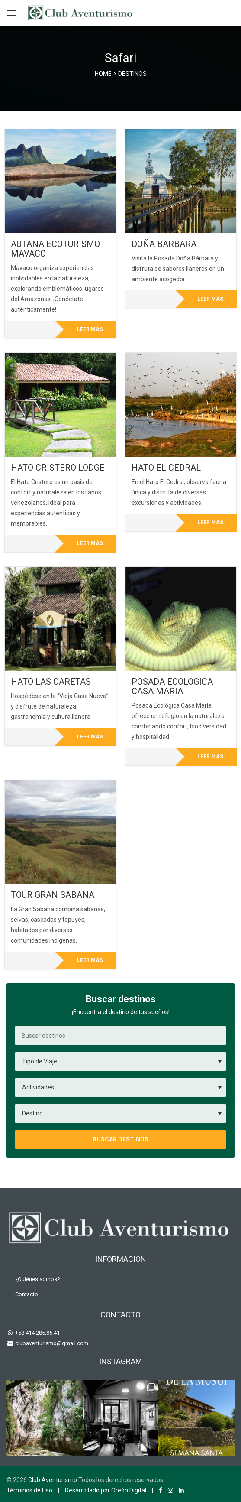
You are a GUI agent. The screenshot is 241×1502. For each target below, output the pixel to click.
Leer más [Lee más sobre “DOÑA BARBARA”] (210, 299)
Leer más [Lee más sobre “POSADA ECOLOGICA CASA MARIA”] (210, 757)
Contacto (26, 1294)
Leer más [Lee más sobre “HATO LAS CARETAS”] (90, 737)
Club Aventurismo (52, 1479)
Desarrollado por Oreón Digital (105, 1490)
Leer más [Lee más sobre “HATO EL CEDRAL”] (210, 523)
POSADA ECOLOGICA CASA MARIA (172, 686)
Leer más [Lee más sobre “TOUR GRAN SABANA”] (90, 960)
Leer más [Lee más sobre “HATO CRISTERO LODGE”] (90, 543)
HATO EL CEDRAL (166, 467)
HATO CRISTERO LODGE (58, 467)
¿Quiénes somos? (37, 1279)
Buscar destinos (120, 1139)
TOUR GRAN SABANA (52, 895)
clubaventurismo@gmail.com (51, 1343)
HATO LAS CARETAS (51, 681)
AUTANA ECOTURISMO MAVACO (55, 249)
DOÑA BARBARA (164, 244)
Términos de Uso (29, 1490)
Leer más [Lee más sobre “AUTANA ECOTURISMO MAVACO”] (90, 329)
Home (103, 73)
